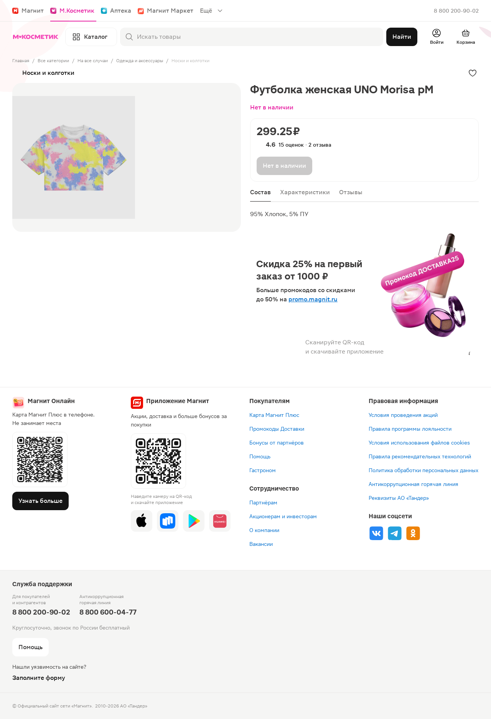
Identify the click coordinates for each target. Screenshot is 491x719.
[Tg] (394, 533)
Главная (20, 60)
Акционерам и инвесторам (283, 516)
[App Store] (141, 521)
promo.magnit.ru (313, 299)
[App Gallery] (220, 521)
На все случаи (92, 60)
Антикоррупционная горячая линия (413, 484)
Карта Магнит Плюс (274, 415)
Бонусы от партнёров (276, 443)
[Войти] (436, 37)
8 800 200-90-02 (456, 11)
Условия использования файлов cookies (419, 443)
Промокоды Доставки (276, 429)
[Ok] (413, 533)
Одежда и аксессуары (139, 60)
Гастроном (262, 470)
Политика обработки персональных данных (423, 470)
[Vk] (376, 533)
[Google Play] (193, 521)
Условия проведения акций (403, 415)
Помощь (259, 456)
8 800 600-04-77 (108, 612)
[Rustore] (167, 521)
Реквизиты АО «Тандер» (399, 498)
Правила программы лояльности (410, 429)
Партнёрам (263, 502)
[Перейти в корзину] (466, 37)
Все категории (53, 60)
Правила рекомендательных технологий (420, 456)
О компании (264, 530)
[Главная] (37, 37)
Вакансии (261, 544)
